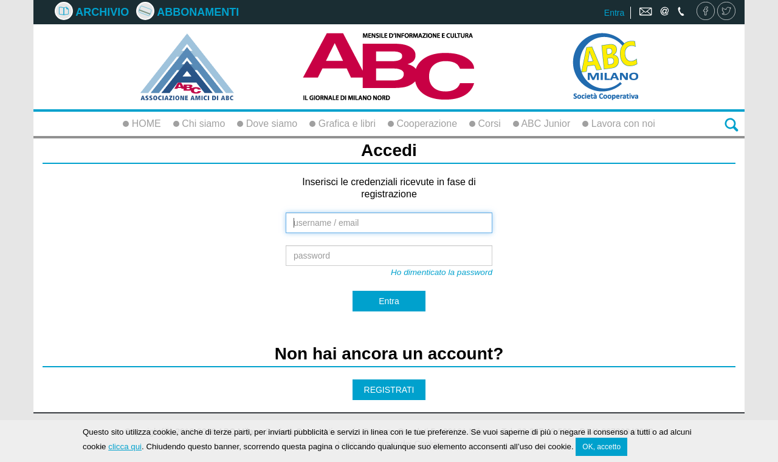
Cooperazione (422, 123)
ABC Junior (541, 123)
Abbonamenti (187, 12)
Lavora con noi (618, 123)
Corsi (485, 123)
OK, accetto (601, 447)
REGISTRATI (389, 390)
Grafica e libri (342, 123)
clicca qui (125, 447)
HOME (141, 123)
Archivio (92, 12)
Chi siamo (199, 123)
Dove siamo (267, 123)
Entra (614, 13)
